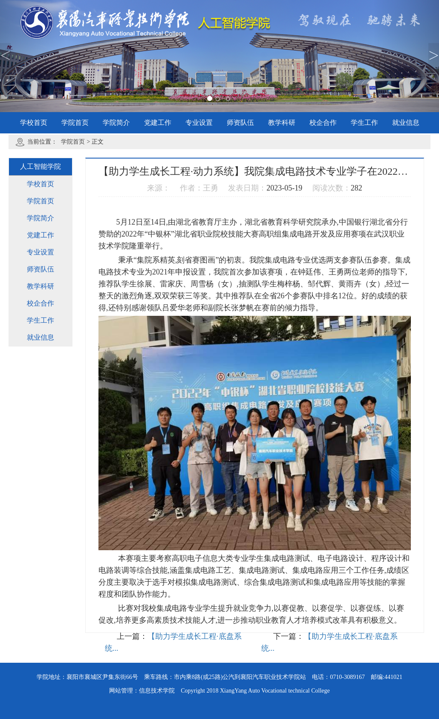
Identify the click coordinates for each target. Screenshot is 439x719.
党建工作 (157, 122)
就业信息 (405, 122)
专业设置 (199, 122)
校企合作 (323, 122)
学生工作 (364, 122)
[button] (33, 56)
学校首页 (33, 122)
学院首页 (75, 122)
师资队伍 (240, 122)
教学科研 (281, 122)
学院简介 (116, 122)
